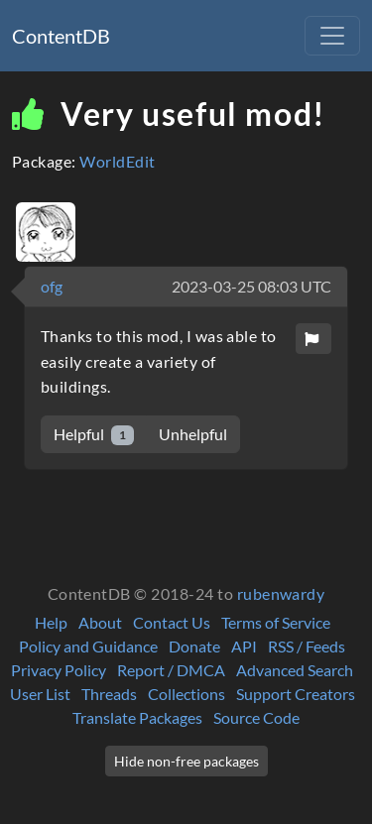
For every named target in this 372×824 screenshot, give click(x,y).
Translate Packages (137, 717)
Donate (194, 646)
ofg (51, 286)
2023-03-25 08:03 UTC (251, 286)
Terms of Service (275, 622)
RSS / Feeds (306, 646)
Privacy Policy (58, 669)
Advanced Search (294, 669)
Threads (109, 693)
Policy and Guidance (88, 646)
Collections (186, 693)
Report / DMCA (171, 669)
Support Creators (295, 693)
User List (40, 693)
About (100, 622)
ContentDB (61, 36)
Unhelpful (193, 433)
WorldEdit (117, 161)
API (244, 646)
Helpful (94, 434)
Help (51, 622)
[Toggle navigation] (332, 36)
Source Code (256, 717)
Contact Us (171, 622)
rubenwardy (281, 593)
